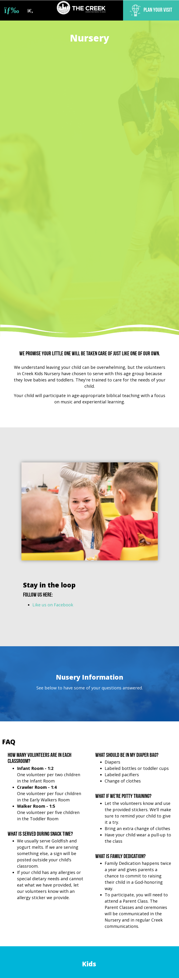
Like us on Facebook (52, 605)
